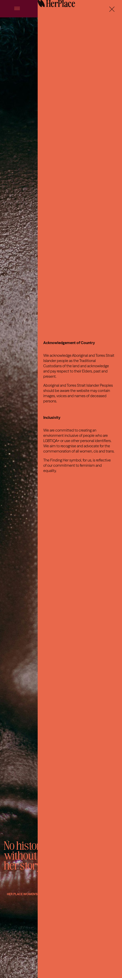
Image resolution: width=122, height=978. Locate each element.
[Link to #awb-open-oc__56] (17, 8)
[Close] (112, 9)
